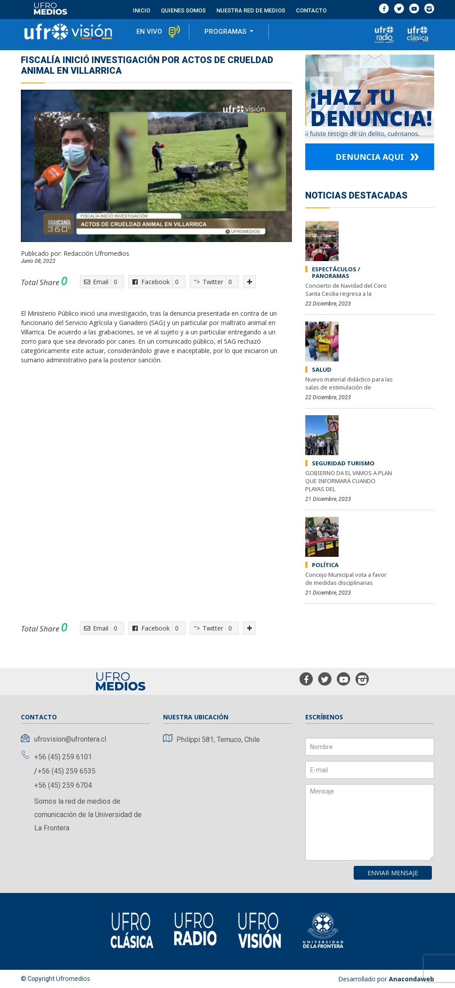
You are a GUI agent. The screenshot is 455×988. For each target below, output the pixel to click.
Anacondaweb (411, 979)
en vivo (149, 32)
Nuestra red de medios (250, 10)
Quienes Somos (183, 10)
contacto (311, 10)
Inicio (141, 10)
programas (226, 32)
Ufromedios (73, 978)
